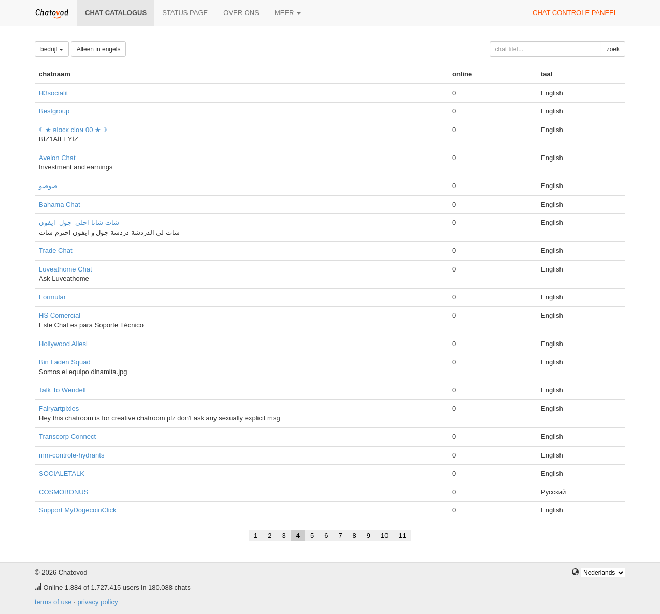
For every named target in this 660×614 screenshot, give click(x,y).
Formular (52, 297)
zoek (613, 49)
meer (288, 13)
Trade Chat (56, 250)
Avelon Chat (57, 158)
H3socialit (53, 93)
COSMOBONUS (63, 492)
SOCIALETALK (61, 473)
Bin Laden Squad (65, 362)
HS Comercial (59, 315)
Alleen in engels (99, 49)
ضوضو (48, 186)
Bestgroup (54, 111)
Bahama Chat (59, 204)
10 (384, 535)
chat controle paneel (575, 13)
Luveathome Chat (65, 269)
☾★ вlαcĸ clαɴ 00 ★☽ (73, 130)
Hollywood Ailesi (63, 344)
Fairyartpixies (59, 408)
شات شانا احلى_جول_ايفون (79, 222)
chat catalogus (116, 13)
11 (402, 535)
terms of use (53, 602)
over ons (241, 13)
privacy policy (97, 602)
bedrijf (51, 49)
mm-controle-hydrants (71, 455)
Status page (185, 13)
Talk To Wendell (62, 390)
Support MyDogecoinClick (78, 510)
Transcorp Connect (67, 436)
